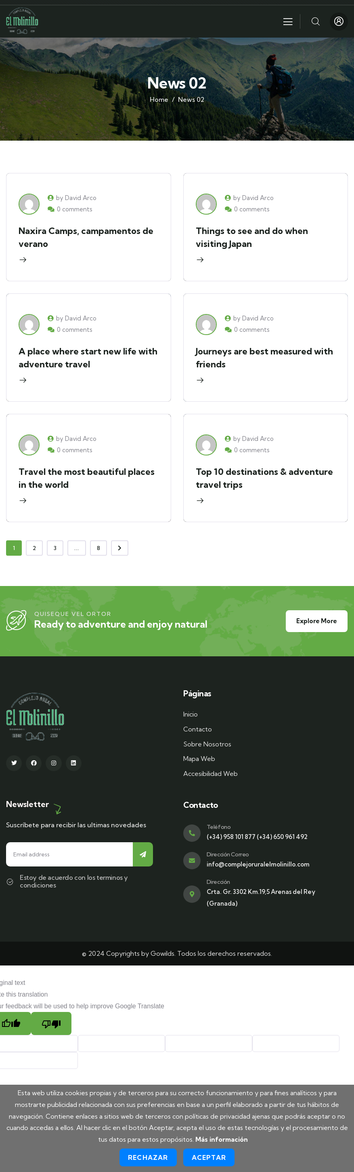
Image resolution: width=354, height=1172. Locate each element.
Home (159, 99)
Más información (221, 1139)
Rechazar (148, 1157)
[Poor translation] (51, 1023)
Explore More (316, 621)
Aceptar (209, 1157)
